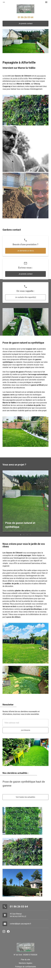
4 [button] (30, 535)
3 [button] (27, 535)
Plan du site (25, 960)
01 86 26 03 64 (25, 17)
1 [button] (20, 535)
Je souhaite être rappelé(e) (25, 297)
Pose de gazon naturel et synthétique (20, 524)
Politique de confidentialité (25, 967)
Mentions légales (25, 963)
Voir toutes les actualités (25, 797)
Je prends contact (25, 23)
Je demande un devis (25, 251)
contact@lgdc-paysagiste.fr (20, 924)
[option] (25, 501)
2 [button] (24, 535)
